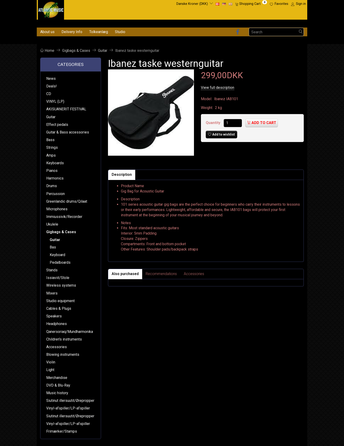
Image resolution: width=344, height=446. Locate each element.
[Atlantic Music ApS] (51, 8)
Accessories (194, 274)
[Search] (301, 32)
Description (122, 174)
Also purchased (125, 274)
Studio (120, 32)
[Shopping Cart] (251, 4)
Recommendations (161, 274)
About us (47, 32)
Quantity (213, 123)
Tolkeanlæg (98, 32)
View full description (217, 87)
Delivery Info (71, 32)
